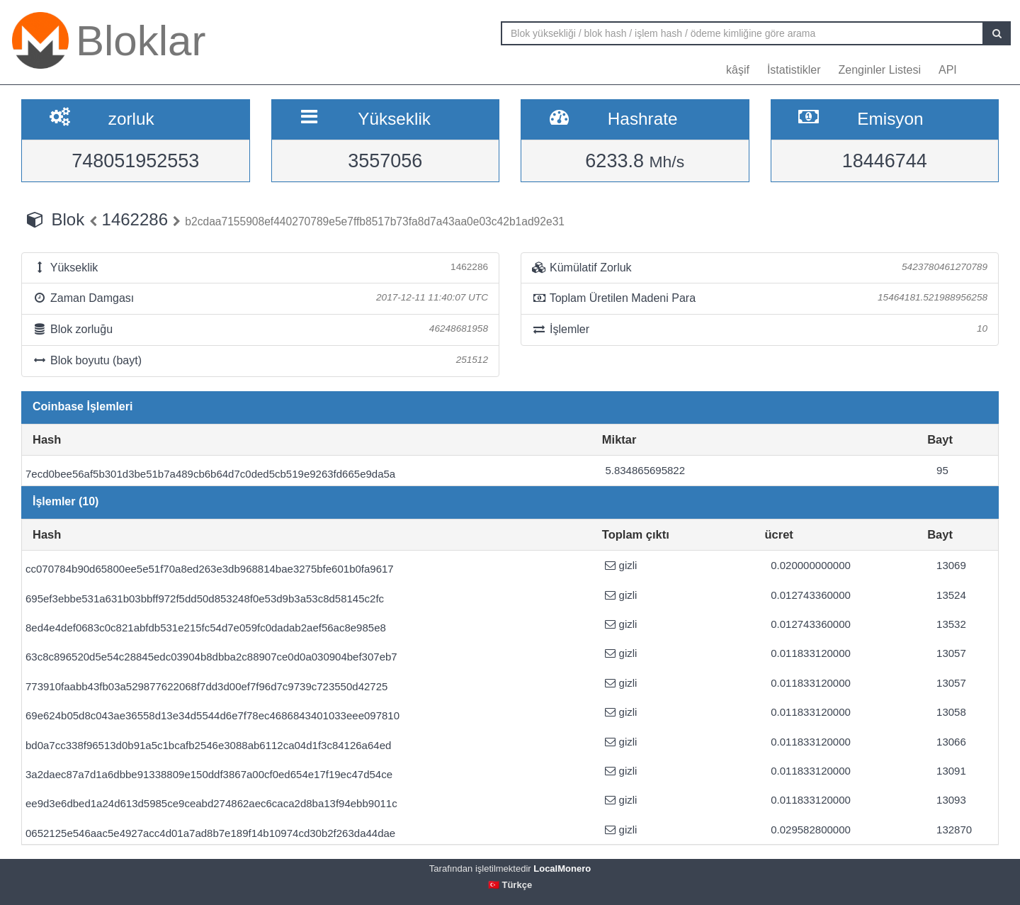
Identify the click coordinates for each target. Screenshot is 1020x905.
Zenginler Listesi (879, 70)
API (948, 70)
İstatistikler (794, 70)
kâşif (737, 70)
